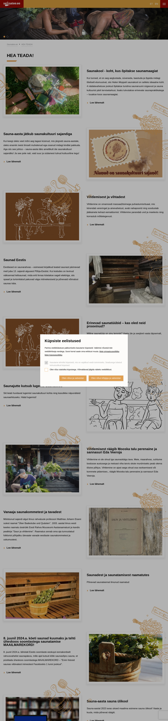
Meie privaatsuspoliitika (109, 351)
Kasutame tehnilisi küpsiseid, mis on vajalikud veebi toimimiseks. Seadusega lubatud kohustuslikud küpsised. (86, 363)
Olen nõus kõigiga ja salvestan (106, 378)
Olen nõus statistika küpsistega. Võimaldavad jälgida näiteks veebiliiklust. (81, 369)
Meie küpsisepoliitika (53, 355)
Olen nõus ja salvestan (73, 378)
